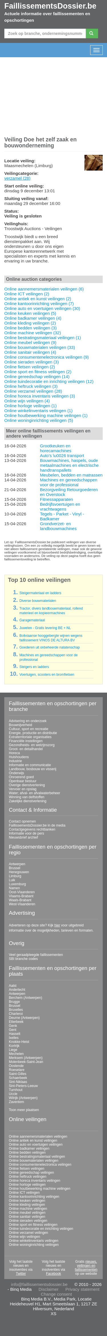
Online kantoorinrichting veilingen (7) (39, 303)
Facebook (53, 1274)
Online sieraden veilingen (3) (31, 361)
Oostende (16, 1066)
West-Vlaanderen (22, 904)
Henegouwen (19, 872)
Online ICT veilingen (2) (26, 293)
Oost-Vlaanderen (22, 892)
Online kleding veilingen (27, 1205)
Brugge (14, 1002)
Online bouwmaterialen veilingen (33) (39, 347)
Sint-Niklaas (18, 1082)
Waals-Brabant (20, 900)
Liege (13, 1050)
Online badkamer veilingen (29, 1149)
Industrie (15, 761)
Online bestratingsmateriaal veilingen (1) (42, 337)
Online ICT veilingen (24, 1193)
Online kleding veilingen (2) (30, 323)
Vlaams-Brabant (21, 896)
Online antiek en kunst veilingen (33, 1141)
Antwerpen (17, 864)
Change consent (56, 1294)
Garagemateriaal (32, 620)
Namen (14, 888)
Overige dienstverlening (27, 785)
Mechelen (16, 1054)
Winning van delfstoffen (27, 797)
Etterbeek (16, 1022)
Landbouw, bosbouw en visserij (32, 769)
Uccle (13, 1094)
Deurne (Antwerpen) (24, 1018)
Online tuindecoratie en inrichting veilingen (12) (49, 381)
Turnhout (16, 1090)
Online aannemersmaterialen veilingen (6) (44, 288)
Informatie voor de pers (26, 833)
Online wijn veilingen (24, 1237)
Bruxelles (16, 1010)
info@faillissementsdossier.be (39, 1284)
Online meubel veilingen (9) (30, 342)
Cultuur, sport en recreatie (28, 729)
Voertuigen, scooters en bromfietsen (46, 675)
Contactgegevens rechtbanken (32, 829)
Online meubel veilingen (27, 1213)
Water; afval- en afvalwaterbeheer (34, 793)
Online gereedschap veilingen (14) (36, 376)
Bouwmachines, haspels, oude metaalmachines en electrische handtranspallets (69, 465)
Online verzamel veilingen (28, 1233)
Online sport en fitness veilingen (33, 1225)
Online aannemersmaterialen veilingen (38, 1137)
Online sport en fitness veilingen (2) (37, 371)
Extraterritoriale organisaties (30, 737)
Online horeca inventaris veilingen (34, 1181)
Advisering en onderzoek (28, 721)
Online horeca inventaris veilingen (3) (39, 396)
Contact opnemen (22, 821)
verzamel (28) (17, 178)
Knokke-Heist (19, 1042)
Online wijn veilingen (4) (27, 400)
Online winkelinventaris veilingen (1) (38, 410)
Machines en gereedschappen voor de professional (68, 482)
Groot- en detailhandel (26, 749)
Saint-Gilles (17, 1074)
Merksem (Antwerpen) (26, 1058)
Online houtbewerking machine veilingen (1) (46, 415)
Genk (13, 1026)
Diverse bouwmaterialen (37, 601)
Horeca (14, 753)
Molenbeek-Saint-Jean (26, 1062)
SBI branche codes (23, 959)
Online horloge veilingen (27, 1185)
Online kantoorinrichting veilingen (34, 1197)
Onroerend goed (21, 777)
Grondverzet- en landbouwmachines (58, 526)
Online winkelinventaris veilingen (33, 1241)
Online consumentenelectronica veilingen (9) (46, 357)
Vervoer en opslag (23, 789)
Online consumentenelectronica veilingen (40, 1165)
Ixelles (14, 1038)
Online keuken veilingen (27, 1201)
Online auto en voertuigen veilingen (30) (42, 308)
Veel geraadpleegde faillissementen (36, 955)
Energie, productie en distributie (33, 733)
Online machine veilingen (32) (32, 332)
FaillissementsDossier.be (50, 6)
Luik (12, 880)
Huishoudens (19, 757)
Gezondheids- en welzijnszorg (31, 745)
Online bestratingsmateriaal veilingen (37, 1157)
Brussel (14, 868)
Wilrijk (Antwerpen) (23, 1098)
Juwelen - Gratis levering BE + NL (45, 628)
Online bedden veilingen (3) (30, 327)
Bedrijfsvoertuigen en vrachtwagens (60, 506)
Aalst (13, 986)
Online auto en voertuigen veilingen (35, 1145)
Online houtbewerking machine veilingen (39, 1189)
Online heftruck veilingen (27, 1177)
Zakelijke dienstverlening (27, 801)
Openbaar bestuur (23, 781)
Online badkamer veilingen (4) (32, 318)
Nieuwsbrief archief (23, 837)
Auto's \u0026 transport (62, 455)
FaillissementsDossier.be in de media (37, 825)
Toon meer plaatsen (24, 1110)
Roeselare (17, 1070)
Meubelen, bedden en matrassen (71, 475)
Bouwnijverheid (20, 725)
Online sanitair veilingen (27, 1217)
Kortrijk (14, 1046)
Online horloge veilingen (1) (30, 405)
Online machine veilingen (28, 1209)
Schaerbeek (18, 1078)
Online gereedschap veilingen (31, 1173)
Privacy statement (82, 1289)
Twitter (21, 1274)
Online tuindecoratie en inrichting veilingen (41, 1229)
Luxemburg (17, 884)
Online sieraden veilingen (28, 1221)
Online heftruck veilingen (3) (31, 386)
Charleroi (16, 1014)
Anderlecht (17, 990)
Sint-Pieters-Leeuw (23, 1086)
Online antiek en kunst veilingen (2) (37, 298)
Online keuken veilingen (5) (30, 313)
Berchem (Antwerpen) (25, 998)
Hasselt (14, 1034)
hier (57, 925)
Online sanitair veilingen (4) (30, 352)
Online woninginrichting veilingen (34, 1245)
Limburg (15, 876)
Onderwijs (16, 773)
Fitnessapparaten (56, 499)
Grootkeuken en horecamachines (55, 448)
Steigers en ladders (34, 667)
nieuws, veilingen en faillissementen (86, 1266)
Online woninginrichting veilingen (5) (38, 420)
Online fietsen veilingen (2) (29, 366)
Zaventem (16, 1102)
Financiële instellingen (26, 741)
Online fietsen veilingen (26, 1169)
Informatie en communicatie (30, 765)
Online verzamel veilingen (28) (33, 391)
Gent (12, 1030)
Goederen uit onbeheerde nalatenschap (49, 647)
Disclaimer (48, 1289)
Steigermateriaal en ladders (40, 593)
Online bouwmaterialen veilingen (33, 1161)
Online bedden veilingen (27, 1153)
